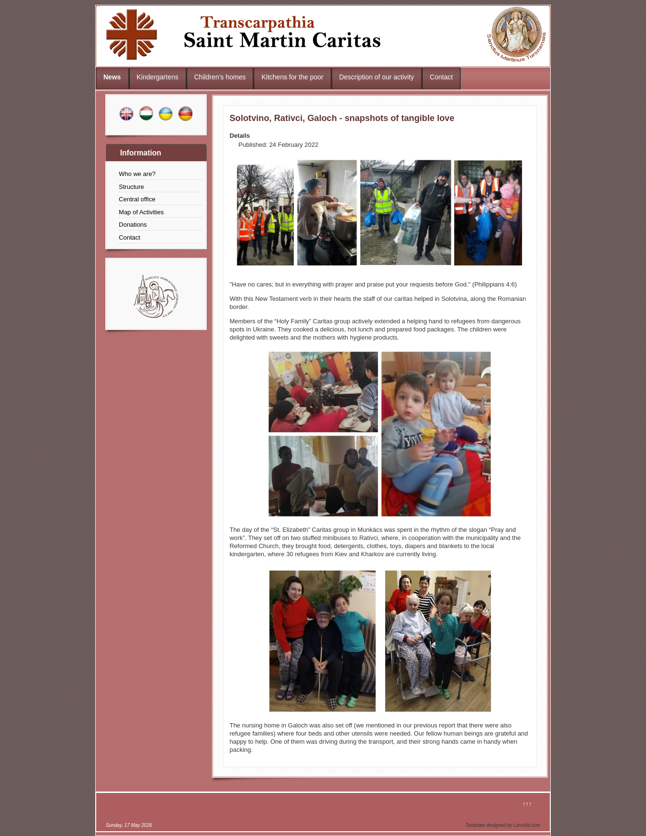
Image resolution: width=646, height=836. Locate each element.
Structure (131, 186)
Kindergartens (157, 77)
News (112, 77)
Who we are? (137, 173)
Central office (137, 199)
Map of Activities (141, 212)
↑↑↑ (527, 803)
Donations (133, 224)
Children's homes (220, 77)
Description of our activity (376, 77)
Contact (441, 77)
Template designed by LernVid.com (503, 825)
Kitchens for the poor (292, 77)
